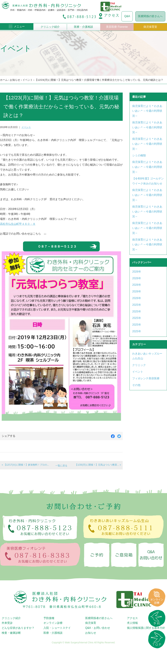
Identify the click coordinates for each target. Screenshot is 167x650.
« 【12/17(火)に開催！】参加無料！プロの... (25, 464)
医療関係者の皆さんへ (98, 618)
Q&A (127, 16)
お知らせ (15, 79)
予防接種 (48, 618)
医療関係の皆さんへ (150, 16)
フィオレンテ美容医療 (146, 378)
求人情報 (132, 622)
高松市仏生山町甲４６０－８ (17, 223)
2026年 (136, 271)
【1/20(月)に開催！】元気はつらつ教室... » (98, 464)
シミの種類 (139, 155)
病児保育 (90, 622)
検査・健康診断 (11, 632)
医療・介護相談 (83, 26)
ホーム (4, 79)
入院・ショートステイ (57, 627)
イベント (27, 79)
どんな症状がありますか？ (18, 627)
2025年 (136, 304)
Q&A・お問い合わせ (97, 627)
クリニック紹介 (50, 26)
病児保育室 (150, 26)
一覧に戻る (61, 465)
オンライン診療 (53, 622)
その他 (136, 385)
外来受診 (7, 622)
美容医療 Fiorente (117, 26)
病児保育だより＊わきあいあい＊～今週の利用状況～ (147, 111)
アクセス (132, 618)
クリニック (139, 365)
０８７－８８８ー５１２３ (57, 246)
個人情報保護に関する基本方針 (146, 627)
